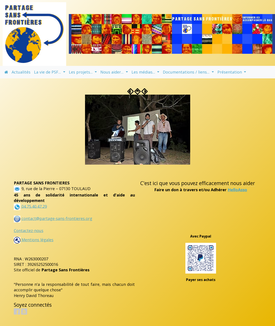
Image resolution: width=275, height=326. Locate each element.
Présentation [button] (230, 72)
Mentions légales (33, 239)
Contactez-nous (28, 230)
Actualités (21, 72)
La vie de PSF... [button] (48, 72)
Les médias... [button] (143, 72)
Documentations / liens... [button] (187, 72)
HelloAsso (237, 189)
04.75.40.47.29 (33, 206)
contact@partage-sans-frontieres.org (56, 218)
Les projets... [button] (81, 72)
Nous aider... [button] (112, 72)
